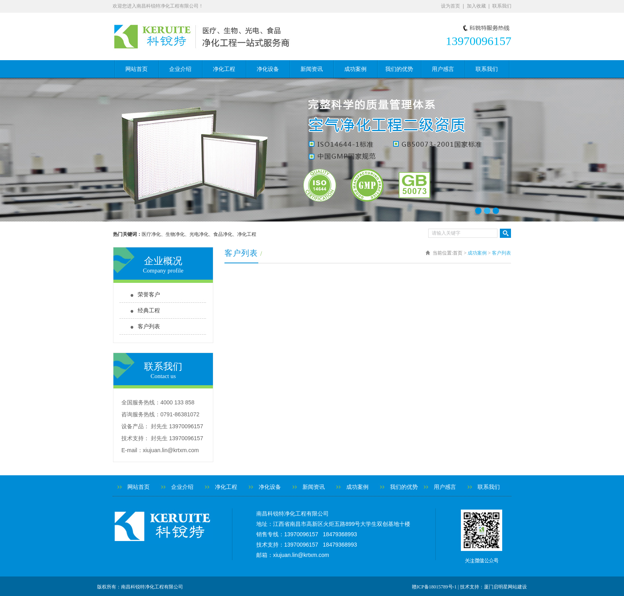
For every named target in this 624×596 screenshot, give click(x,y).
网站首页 (136, 69)
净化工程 (224, 69)
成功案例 (355, 69)
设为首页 (450, 6)
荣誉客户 (149, 295)
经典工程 (149, 311)
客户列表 (149, 326)
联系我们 (501, 6)
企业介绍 (180, 69)
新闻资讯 (311, 69)
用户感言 (443, 69)
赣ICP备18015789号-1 (434, 587)
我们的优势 (399, 69)
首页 (457, 253)
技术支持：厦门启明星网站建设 (493, 587)
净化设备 (268, 69)
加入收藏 (476, 6)
